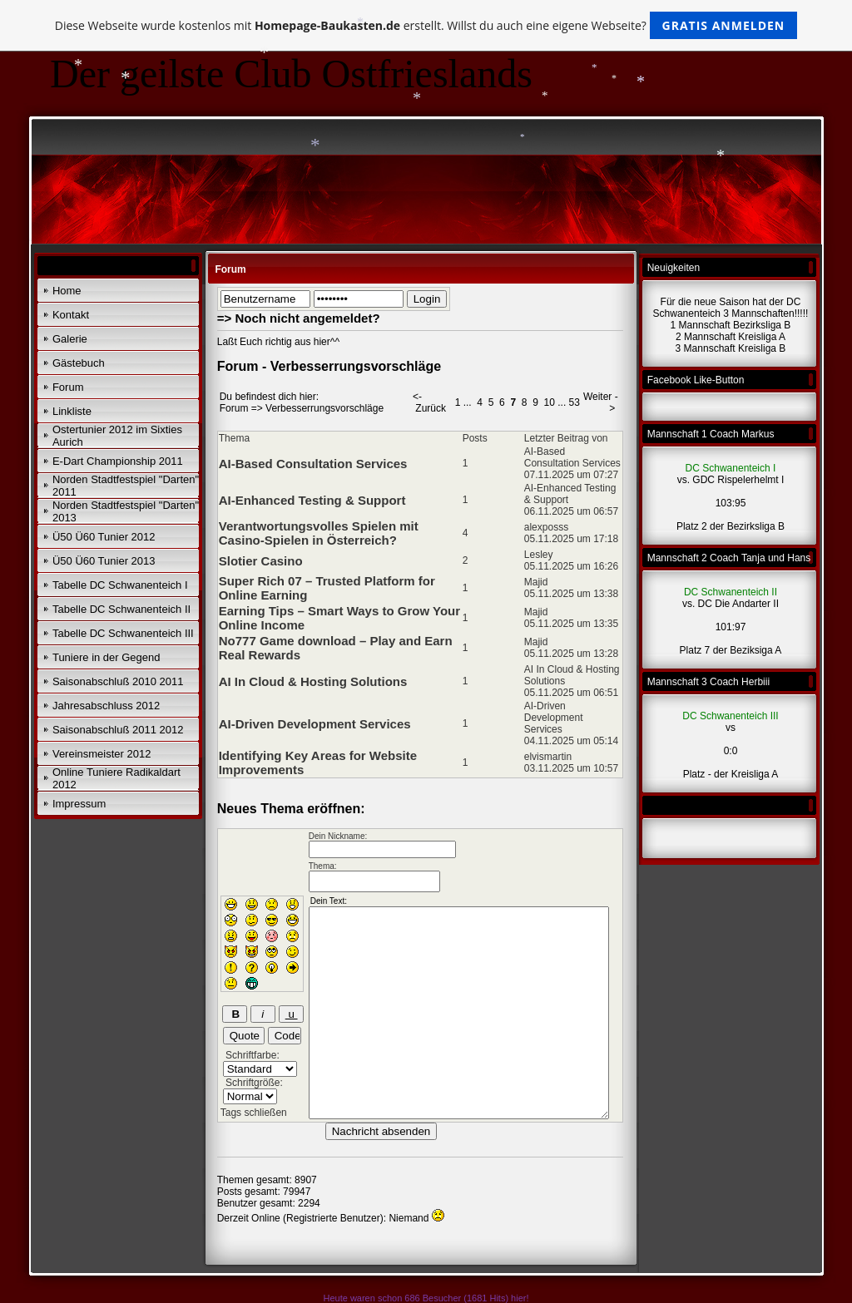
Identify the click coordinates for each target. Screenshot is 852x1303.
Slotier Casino (261, 561)
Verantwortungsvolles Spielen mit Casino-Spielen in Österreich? (319, 533)
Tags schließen (253, 1112)
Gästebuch (78, 363)
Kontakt (70, 314)
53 (574, 402)
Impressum (79, 803)
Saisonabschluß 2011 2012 (118, 729)
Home (67, 290)
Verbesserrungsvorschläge (324, 408)
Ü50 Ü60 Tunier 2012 (104, 537)
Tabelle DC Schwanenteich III (123, 633)
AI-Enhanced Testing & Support (312, 500)
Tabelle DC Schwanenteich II (121, 609)
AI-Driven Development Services (315, 724)
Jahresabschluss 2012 (106, 705)
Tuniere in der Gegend (106, 657)
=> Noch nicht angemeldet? (298, 318)
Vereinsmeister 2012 (101, 754)
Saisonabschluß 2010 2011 (118, 681)
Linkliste (72, 411)
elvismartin (548, 757)
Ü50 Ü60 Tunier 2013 (104, 561)
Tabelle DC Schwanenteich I (120, 585)
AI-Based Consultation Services (313, 464)
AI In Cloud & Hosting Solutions (313, 681)
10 (549, 402)
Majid (536, 582)
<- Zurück (429, 402)
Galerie (69, 339)
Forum (68, 387)
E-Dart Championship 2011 (117, 461)
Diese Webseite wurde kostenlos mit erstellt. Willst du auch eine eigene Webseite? (426, 25)
